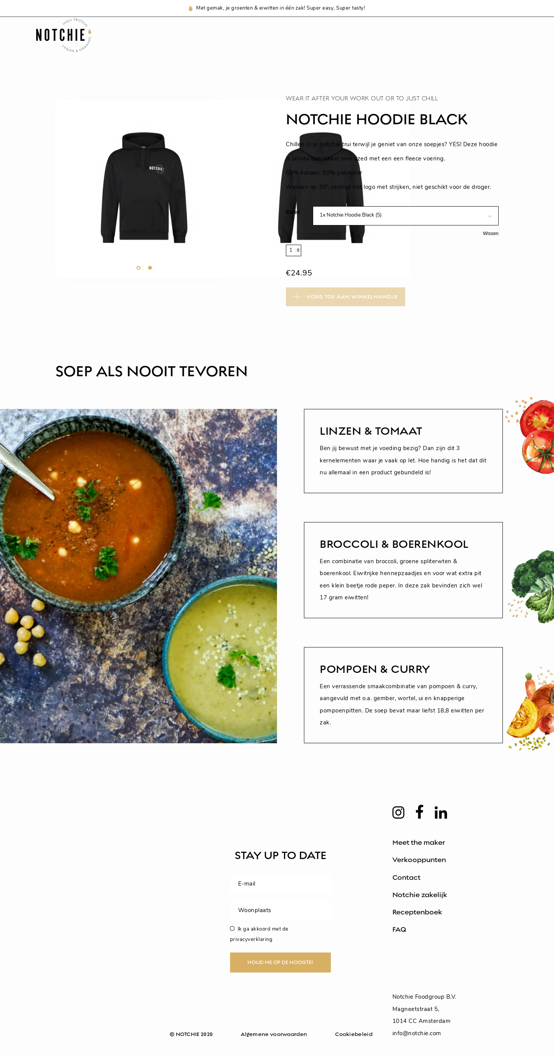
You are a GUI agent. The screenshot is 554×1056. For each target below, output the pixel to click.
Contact (406, 877)
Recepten (330, 45)
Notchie (275, 45)
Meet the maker (418, 842)
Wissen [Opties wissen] (491, 233)
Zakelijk (477, 45)
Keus (293, 212)
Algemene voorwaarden (274, 1034)
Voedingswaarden (405, 45)
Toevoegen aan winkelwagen (345, 296)
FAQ (399, 929)
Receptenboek (417, 912)
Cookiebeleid (353, 1034)
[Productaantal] (293, 250)
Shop (227, 45)
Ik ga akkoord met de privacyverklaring (259, 934)
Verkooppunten (419, 860)
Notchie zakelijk (419, 895)
